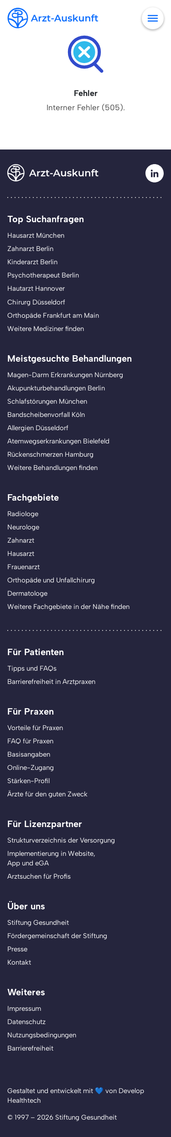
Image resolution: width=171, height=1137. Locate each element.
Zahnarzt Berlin (30, 249)
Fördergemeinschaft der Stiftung (57, 936)
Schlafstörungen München (47, 401)
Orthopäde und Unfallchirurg (51, 580)
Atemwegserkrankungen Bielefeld (58, 441)
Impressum (24, 1008)
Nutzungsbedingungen (41, 1035)
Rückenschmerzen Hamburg (50, 454)
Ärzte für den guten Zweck (47, 794)
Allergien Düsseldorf (37, 428)
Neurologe (23, 527)
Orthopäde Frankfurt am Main (53, 315)
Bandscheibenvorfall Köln (46, 415)
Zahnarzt (20, 540)
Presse (17, 949)
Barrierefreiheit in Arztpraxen (51, 682)
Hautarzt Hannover (36, 288)
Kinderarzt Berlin (32, 262)
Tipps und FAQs (32, 668)
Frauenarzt (23, 567)
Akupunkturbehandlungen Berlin (56, 388)
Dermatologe (27, 593)
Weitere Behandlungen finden (52, 468)
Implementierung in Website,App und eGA (51, 858)
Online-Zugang (30, 767)
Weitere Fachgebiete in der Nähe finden (68, 607)
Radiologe (22, 514)
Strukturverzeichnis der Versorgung (61, 840)
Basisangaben (28, 754)
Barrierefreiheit (30, 1048)
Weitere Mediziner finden (45, 329)
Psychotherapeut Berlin (43, 275)
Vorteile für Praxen (35, 728)
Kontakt (19, 962)
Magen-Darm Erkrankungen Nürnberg (65, 375)
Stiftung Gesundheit (38, 922)
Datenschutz (26, 1022)
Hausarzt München (35, 235)
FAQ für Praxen (30, 741)
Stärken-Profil (28, 781)
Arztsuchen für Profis (39, 876)
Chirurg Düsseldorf (36, 302)
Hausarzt (20, 554)
